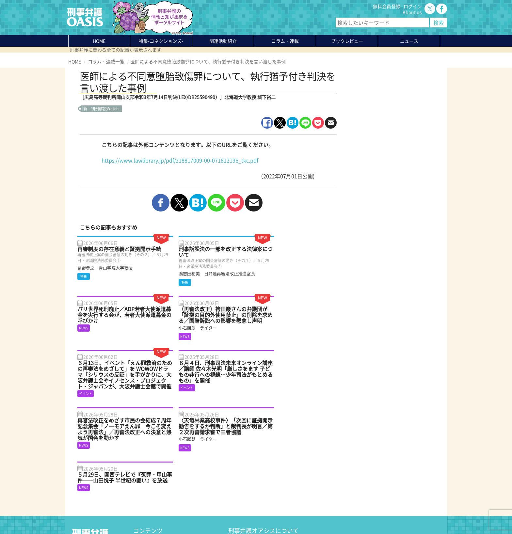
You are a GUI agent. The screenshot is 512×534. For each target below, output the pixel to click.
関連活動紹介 (223, 41)
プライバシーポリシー (91, 513)
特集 (161, 41)
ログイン (413, 6)
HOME (99, 41)
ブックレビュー (347, 41)
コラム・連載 (147, 466)
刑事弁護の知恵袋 (151, 490)
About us (412, 12)
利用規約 (124, 513)
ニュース (142, 478)
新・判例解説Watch (101, 109)
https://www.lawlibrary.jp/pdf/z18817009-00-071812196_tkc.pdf (180, 160)
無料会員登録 (386, 6)
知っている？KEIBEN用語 (159, 484)
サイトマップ (148, 513)
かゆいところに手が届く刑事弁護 (167, 496)
